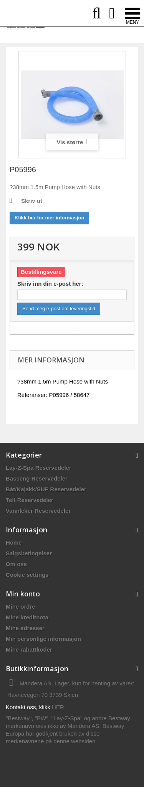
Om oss (16, 564)
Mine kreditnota (27, 617)
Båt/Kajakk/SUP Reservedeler (46, 489)
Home (14, 542)
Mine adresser (25, 628)
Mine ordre (20, 606)
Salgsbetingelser (29, 553)
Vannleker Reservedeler (38, 510)
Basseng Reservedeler (37, 478)
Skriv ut (31, 201)
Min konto (23, 593)
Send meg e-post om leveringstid (58, 308)
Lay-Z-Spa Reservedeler (38, 467)
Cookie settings (27, 574)
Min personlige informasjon (43, 639)
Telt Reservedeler (29, 500)
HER (58, 707)
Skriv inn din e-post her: (50, 283)
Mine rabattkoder (29, 649)
